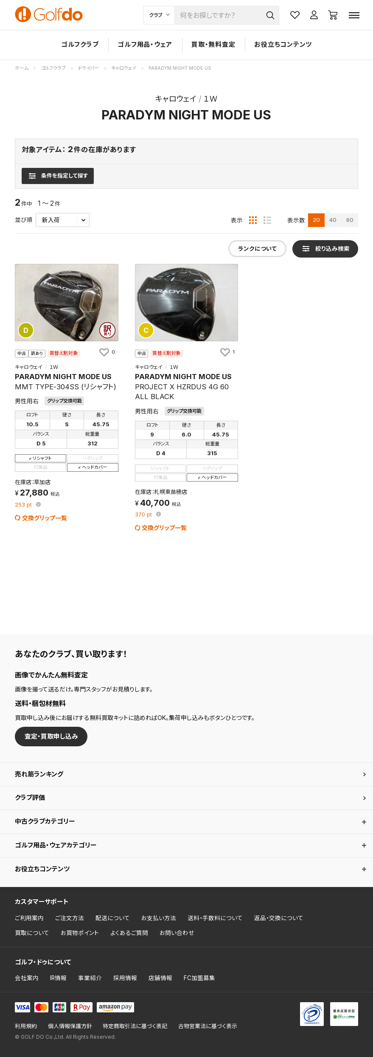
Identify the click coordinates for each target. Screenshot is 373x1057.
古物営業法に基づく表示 (207, 1026)
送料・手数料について (215, 918)
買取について (32, 932)
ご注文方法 (69, 918)
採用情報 (125, 978)
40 (333, 219)
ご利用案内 (29, 918)
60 (349, 219)
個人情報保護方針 (70, 1026)
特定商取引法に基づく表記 (135, 1026)
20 (316, 219)
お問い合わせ (177, 932)
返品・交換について (278, 918)
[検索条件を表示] (57, 176)
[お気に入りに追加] (106, 352)
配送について (112, 918)
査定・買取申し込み (51, 736)
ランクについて (257, 248)
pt (24, 505)
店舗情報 (160, 978)
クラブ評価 (30, 797)
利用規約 (26, 1026)
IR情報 (58, 978)
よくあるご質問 (129, 932)
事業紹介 (90, 978)
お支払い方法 (158, 918)
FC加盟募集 (199, 978)
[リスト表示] (267, 220)
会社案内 (27, 978)
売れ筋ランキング (39, 774)
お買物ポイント (80, 932)
